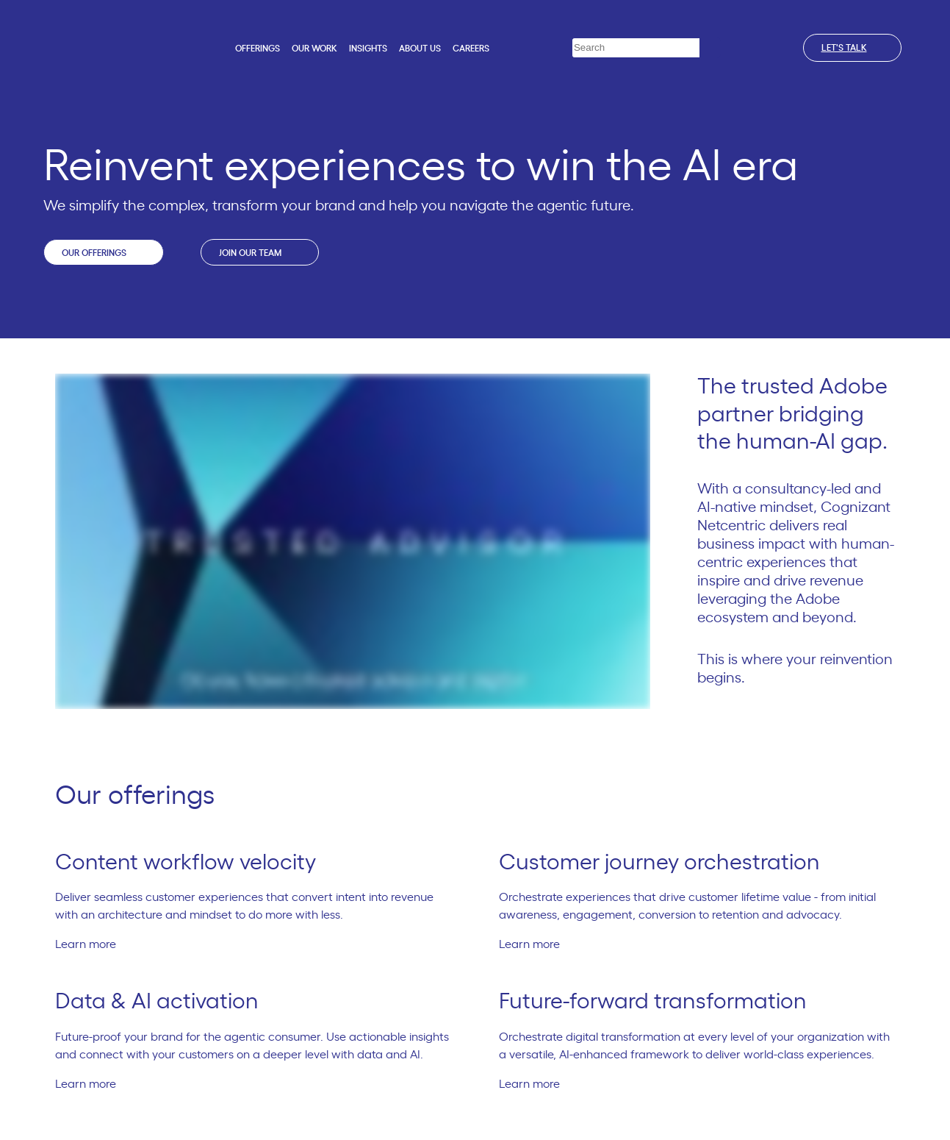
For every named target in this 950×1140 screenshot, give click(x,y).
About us (420, 48)
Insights (368, 48)
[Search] (710, 48)
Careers (471, 48)
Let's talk (852, 47)
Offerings (257, 48)
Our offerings (103, 252)
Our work (314, 48)
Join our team (260, 252)
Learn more (92, 944)
